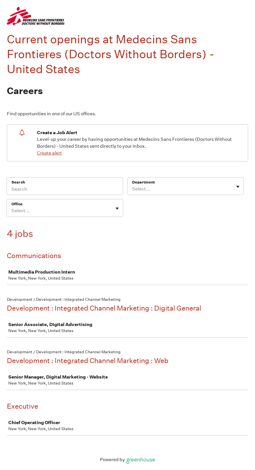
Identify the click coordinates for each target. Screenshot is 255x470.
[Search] (65, 190)
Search (18, 182)
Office (17, 204)
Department (143, 182)
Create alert (49, 153)
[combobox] (132, 189)
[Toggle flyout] (237, 186)
